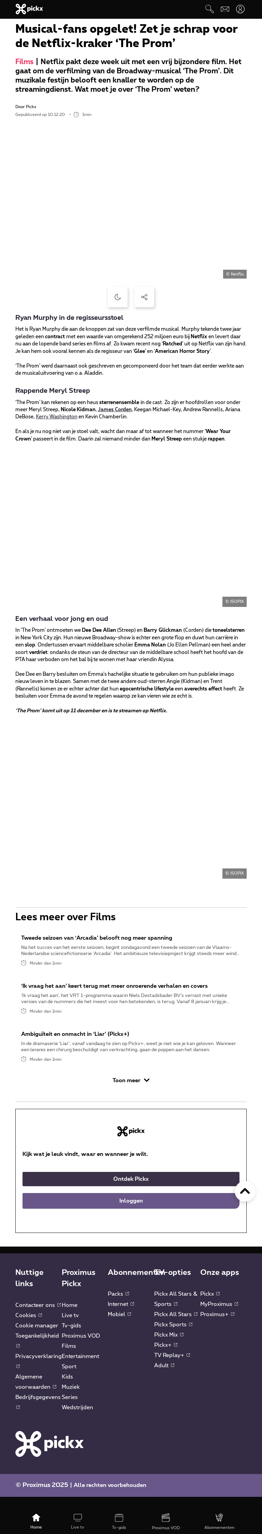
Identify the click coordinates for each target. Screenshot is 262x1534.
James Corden (115, 409)
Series (70, 1410)
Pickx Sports (173, 1338)
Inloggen (131, 1214)
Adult (164, 1379)
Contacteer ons (38, 1318)
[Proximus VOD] (166, 1522)
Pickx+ (165, 1358)
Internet (121, 1317)
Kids (67, 1390)
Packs (118, 1307)
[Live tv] (77, 1522)
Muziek (71, 1400)
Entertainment (80, 1369)
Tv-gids (71, 1339)
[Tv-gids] (119, 1522)
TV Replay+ (172, 1368)
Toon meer (131, 1094)
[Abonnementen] (219, 1522)
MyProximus (219, 1317)
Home (69, 1318)
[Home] (36, 1522)
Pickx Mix (169, 1348)
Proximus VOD (81, 1349)
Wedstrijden (77, 1421)
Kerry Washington (56, 416)
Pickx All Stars (176, 1327)
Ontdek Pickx (131, 1192)
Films (24, 61)
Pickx (210, 1307)
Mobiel (119, 1327)
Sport (69, 1380)
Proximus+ (217, 1327)
